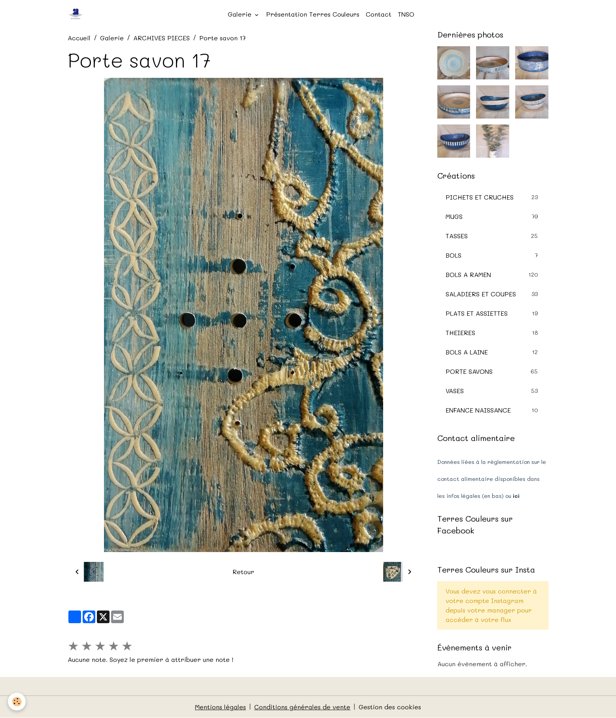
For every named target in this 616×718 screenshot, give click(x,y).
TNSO (406, 14)
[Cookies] (17, 701)
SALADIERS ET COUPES (493, 293)
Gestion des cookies (390, 707)
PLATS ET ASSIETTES (493, 313)
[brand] (78, 14)
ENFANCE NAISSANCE (493, 410)
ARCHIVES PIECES (161, 38)
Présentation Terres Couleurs (312, 14)
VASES (493, 390)
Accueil (79, 38)
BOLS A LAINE (493, 351)
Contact (378, 14)
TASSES (493, 235)
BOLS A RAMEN (493, 274)
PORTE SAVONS (493, 371)
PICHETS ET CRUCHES (493, 197)
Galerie (240, 14)
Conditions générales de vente (302, 707)
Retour (243, 571)
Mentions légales (220, 707)
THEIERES (493, 332)
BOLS (493, 255)
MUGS (493, 216)
